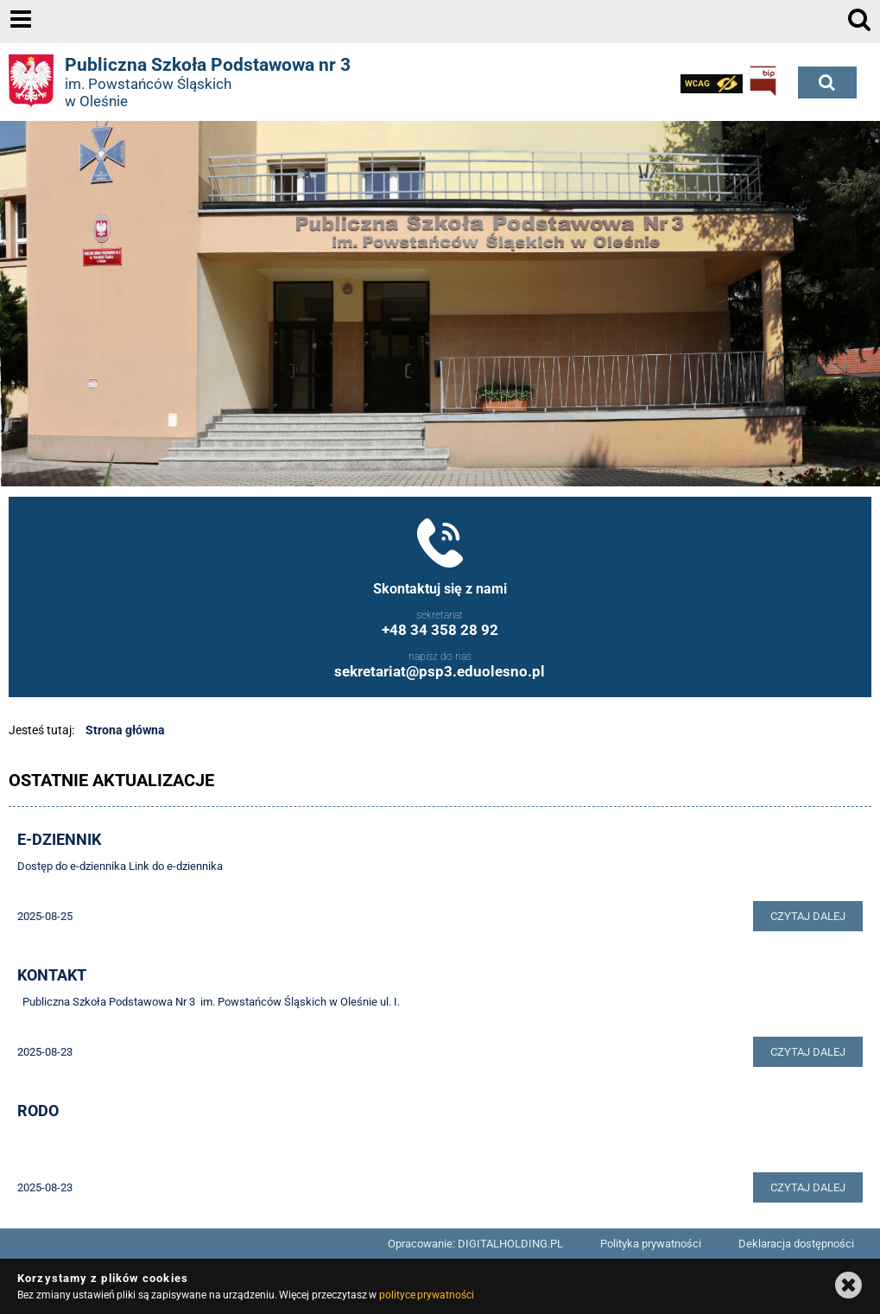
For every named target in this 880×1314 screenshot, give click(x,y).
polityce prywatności (426, 1295)
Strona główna (125, 730)
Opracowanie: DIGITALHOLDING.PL (475, 1243)
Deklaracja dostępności (796, 1243)
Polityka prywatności (650, 1243)
